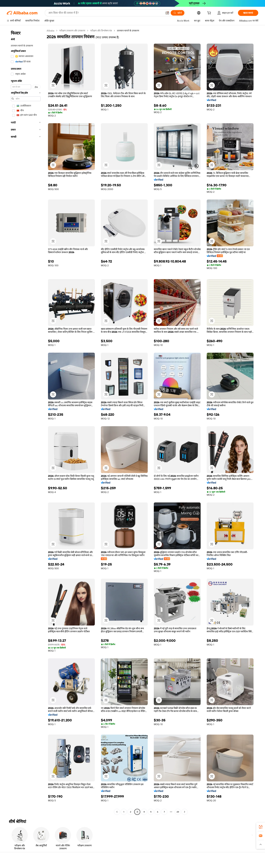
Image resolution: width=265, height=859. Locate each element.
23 (178, 812)
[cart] (209, 13)
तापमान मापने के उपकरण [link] (128, 30)
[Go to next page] (185, 812)
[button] (167, 13)
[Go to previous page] (117, 812)
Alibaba (50, 30)
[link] (260, 826)
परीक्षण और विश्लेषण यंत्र (101, 30)
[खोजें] (177, 13)
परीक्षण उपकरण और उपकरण (72, 30)
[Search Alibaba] (105, 13)
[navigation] (26, 421)
